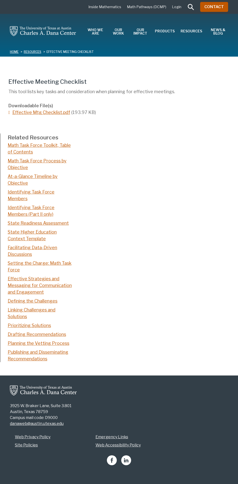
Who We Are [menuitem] (95, 31)
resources (32, 52)
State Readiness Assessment (38, 223)
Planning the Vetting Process (38, 343)
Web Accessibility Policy (118, 445)
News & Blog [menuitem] (218, 31)
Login (176, 7)
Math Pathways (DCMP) (146, 7)
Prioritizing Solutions (29, 325)
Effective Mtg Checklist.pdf (41, 112)
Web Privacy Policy (32, 437)
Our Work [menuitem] (118, 31)
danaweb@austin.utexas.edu (37, 423)
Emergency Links (111, 437)
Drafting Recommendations (37, 334)
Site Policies (26, 445)
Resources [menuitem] (191, 31)
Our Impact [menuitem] (140, 31)
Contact (214, 6)
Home (14, 52)
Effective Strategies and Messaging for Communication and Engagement (40, 285)
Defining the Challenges (32, 301)
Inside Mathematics (104, 7)
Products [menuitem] (165, 31)
